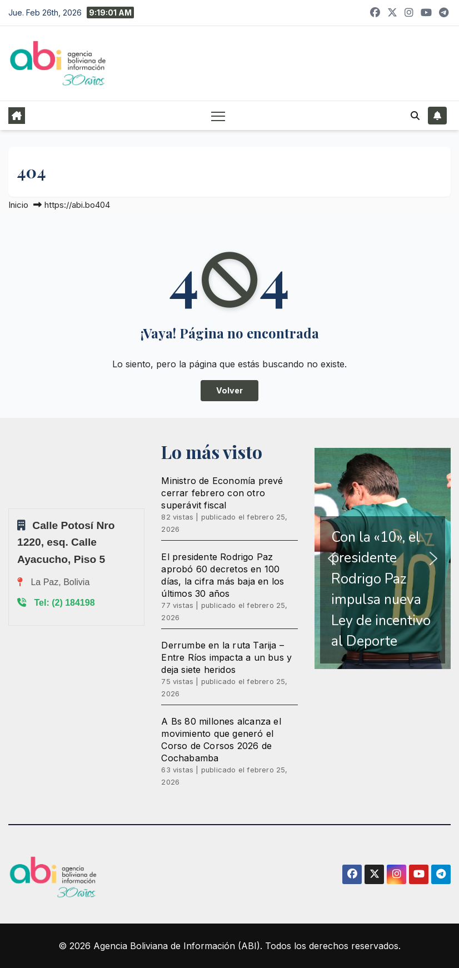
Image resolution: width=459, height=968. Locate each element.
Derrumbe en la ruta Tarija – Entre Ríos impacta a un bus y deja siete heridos (226, 657)
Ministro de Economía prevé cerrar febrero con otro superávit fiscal (222, 493)
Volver (229, 390)
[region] (383, 558)
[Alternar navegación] (218, 115)
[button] (415, 115)
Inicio (18, 204)
